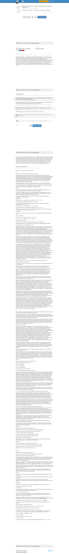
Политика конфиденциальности (21, 552)
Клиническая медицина (40, 48)
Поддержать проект (44, 1)
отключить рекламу (35, 43)
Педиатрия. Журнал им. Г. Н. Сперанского (23, 48)
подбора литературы (43, 497)
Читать (42, 17)
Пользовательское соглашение (21, 550)
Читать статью (37, 126)
